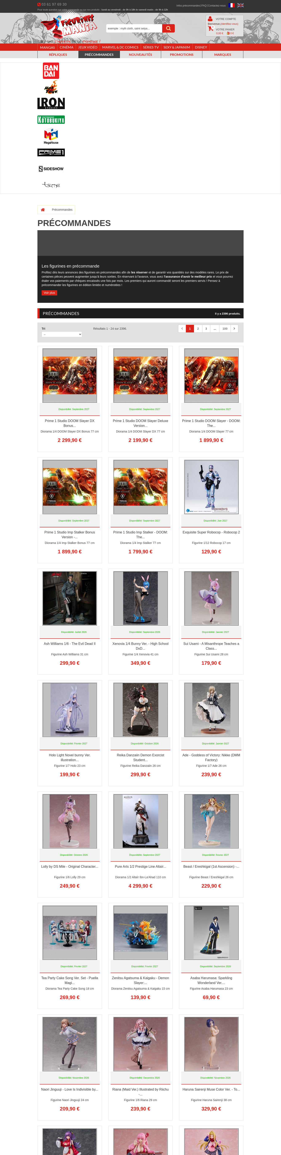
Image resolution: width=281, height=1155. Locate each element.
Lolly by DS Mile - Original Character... (69, 866)
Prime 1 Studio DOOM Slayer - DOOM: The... (211, 423)
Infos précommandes (188, 5)
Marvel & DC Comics (120, 47)
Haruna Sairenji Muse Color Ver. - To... (211, 1089)
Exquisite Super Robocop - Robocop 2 (211, 532)
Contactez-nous (217, 5)
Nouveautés (140, 54)
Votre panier (221, 30)
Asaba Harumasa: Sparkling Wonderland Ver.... (211, 980)
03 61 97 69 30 (54, 4)
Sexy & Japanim (177, 47)
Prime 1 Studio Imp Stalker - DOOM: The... (140, 534)
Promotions (182, 54)
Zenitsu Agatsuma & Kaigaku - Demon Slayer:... (140, 980)
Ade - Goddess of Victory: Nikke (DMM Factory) (211, 757)
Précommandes (99, 54)
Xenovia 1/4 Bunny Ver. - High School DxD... (141, 646)
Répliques (58, 54)
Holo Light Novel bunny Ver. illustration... (69, 757)
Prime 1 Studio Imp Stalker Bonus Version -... (69, 534)
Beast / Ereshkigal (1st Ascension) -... (211, 866)
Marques (222, 54)
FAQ (204, 5)
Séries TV (151, 47)
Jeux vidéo (87, 47)
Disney (201, 47)
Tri (43, 328)
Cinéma (66, 47)
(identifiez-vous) (229, 23)
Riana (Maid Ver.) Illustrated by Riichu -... (140, 1092)
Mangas (47, 47)
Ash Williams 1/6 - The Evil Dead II (69, 643)
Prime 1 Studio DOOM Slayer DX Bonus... (70, 423)
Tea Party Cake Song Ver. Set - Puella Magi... (69, 980)
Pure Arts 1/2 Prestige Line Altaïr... (140, 866)
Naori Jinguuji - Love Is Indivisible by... (69, 1089)
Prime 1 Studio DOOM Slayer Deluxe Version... (140, 423)
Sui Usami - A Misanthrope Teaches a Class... (211, 646)
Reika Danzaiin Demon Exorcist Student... (140, 757)
